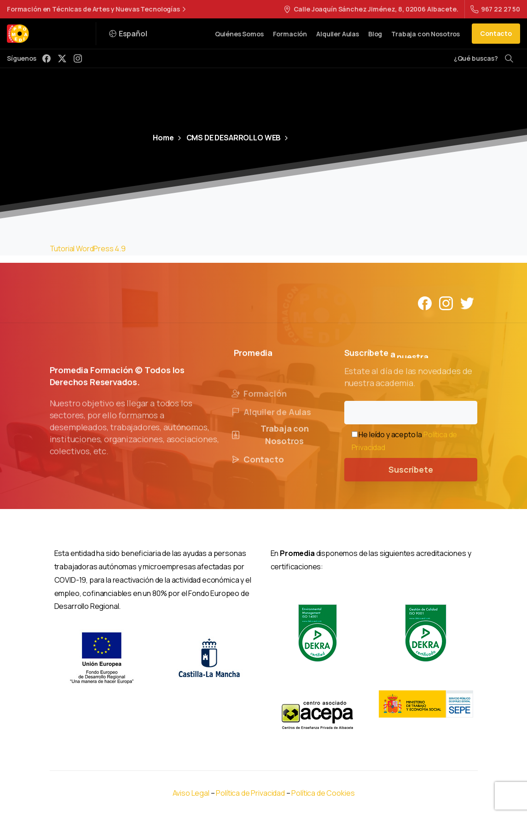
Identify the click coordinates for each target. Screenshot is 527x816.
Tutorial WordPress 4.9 (88, 248)
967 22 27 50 (495, 9)
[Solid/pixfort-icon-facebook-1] (424, 302)
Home (163, 138)
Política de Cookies (322, 793)
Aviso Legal (191, 793)
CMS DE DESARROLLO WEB (228, 138)
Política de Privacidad (251, 793)
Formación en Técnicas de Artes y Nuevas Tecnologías (97, 9)
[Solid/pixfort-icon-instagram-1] (446, 302)
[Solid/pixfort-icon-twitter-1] (467, 302)
